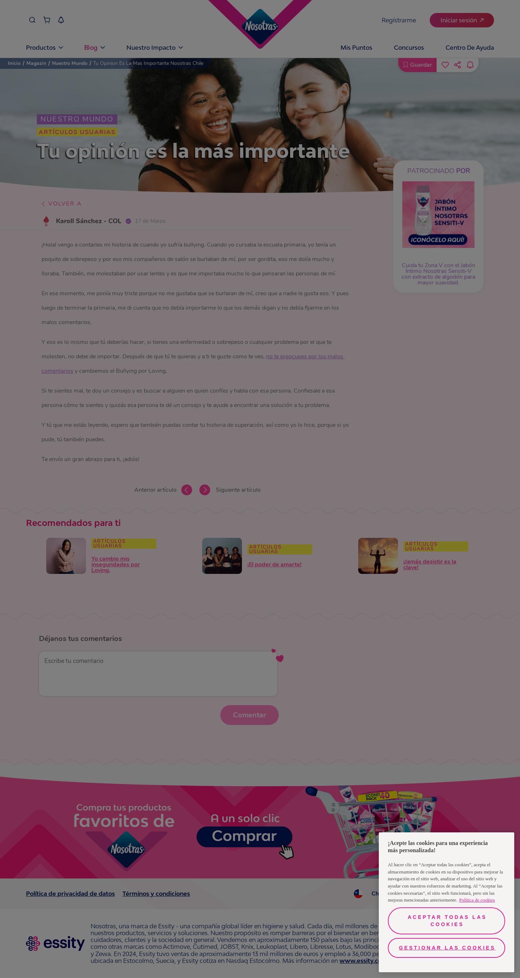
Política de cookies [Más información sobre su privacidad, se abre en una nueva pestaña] (477, 900)
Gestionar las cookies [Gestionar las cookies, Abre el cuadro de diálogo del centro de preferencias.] (447, 948)
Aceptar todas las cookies (447, 920)
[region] (446, 902)
